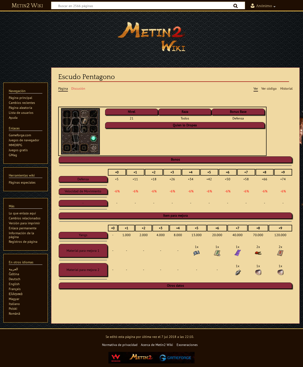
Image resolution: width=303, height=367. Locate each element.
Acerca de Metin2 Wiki (157, 344)
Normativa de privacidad (120, 344)
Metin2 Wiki (27, 5)
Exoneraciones (187, 344)
